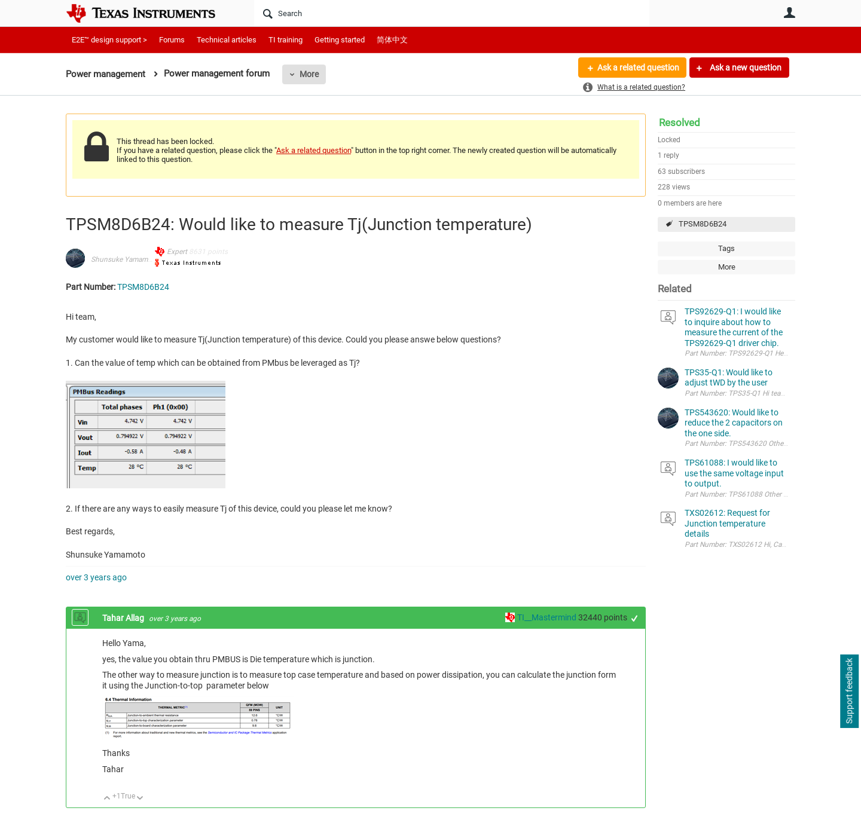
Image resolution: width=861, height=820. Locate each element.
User (789, 13)
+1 (634, 618)
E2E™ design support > (109, 39)
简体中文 (392, 39)
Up (107, 799)
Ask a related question (638, 67)
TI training (285, 39)
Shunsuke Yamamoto (124, 259)
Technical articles (227, 39)
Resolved (679, 122)
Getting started (340, 39)
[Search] (451, 13)
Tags (726, 248)
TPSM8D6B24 (702, 223)
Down (140, 799)
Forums (172, 39)
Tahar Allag (124, 618)
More (309, 74)
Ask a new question (744, 67)
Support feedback (849, 691)
